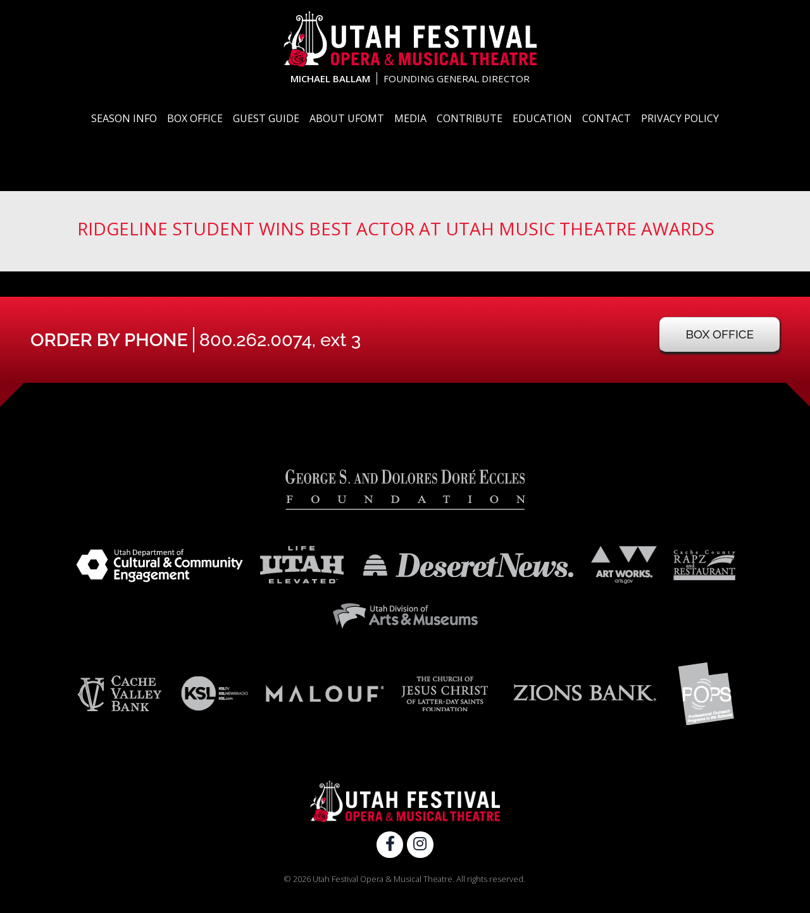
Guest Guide (266, 118)
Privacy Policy (680, 118)
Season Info (124, 118)
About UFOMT (346, 118)
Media (410, 118)
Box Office (195, 118)
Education (542, 118)
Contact (606, 118)
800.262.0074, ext (280, 340)
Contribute (469, 118)
